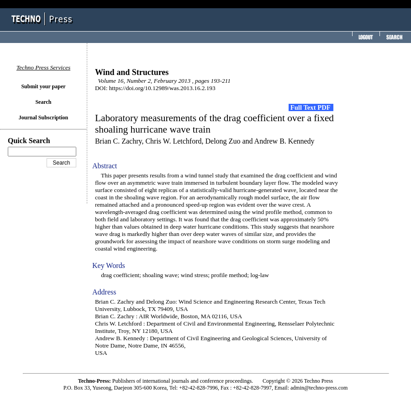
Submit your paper (43, 86)
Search (43, 102)
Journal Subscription (43, 117)
